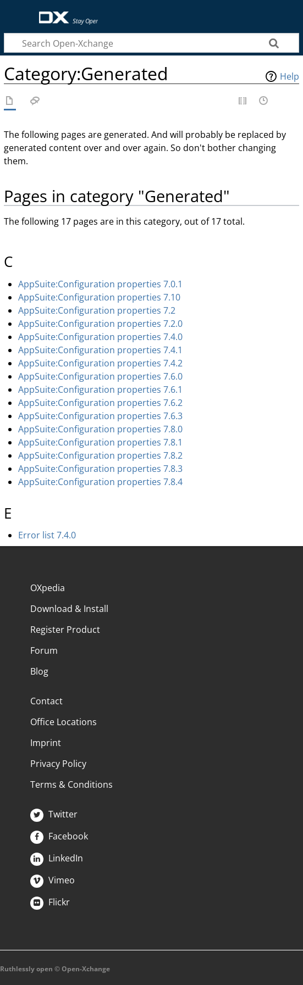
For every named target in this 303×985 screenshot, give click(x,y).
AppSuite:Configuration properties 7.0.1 (100, 284)
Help (289, 76)
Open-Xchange (64, 12)
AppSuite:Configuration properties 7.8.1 (100, 442)
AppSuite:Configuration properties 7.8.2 (100, 455)
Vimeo (52, 880)
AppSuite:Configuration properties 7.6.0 (100, 376)
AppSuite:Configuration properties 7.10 (99, 297)
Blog (39, 671)
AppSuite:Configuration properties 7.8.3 (100, 469)
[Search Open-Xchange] (151, 43)
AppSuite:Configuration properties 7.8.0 (100, 429)
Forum (44, 650)
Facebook (59, 836)
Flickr (50, 902)
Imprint (45, 743)
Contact (46, 701)
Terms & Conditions (71, 784)
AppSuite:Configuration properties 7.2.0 (100, 324)
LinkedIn (56, 858)
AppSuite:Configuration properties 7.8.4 (100, 482)
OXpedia (47, 588)
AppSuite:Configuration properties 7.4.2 (100, 363)
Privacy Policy (58, 764)
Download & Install (69, 609)
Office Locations (63, 722)
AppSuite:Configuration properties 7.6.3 (100, 416)
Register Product (65, 630)
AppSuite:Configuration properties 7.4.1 (100, 350)
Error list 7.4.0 (47, 535)
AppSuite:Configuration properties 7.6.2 (100, 403)
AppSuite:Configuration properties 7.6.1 (100, 389)
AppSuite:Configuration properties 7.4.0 (100, 337)
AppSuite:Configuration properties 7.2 (96, 310)
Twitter (54, 814)
